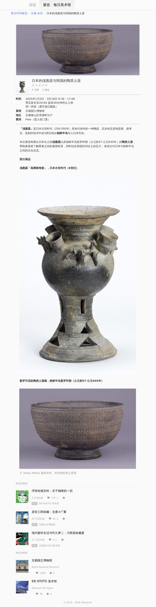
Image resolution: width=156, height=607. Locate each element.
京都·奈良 (37, 13)
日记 (32, 5)
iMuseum (86, 602)
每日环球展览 (19, 13)
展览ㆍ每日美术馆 (57, 5)
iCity (17, 5)
